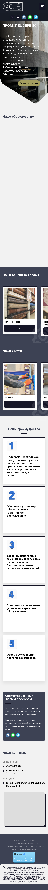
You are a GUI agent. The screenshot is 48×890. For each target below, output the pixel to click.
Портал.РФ (34, 843)
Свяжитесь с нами (29, 83)
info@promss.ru (14, 771)
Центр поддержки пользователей (24, 849)
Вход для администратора (24, 840)
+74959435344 (13, 766)
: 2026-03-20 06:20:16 (36, 846)
